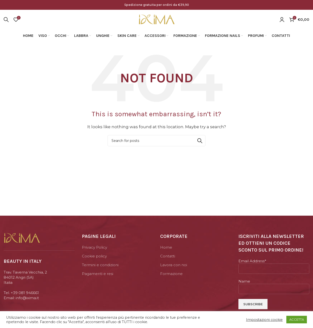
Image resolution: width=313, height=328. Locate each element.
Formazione (171, 275)
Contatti (167, 257)
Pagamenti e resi (97, 275)
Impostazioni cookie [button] (264, 319)
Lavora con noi (173, 266)
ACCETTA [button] (296, 319)
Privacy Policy (94, 248)
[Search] (6, 20)
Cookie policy (94, 257)
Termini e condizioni (100, 266)
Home (166, 248)
